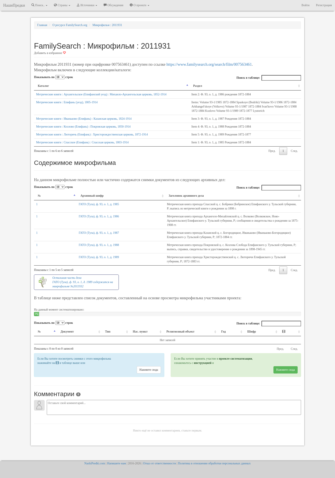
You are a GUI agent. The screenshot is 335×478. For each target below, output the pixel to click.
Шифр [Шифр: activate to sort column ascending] (258, 344)
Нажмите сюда (149, 382)
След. (294, 168)
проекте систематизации (235, 371)
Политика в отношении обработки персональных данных (214, 463)
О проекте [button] (139, 5)
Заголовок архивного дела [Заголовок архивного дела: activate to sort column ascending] (106, 212)
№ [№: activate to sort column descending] (39, 212)
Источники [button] (87, 5)
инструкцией (202, 375)
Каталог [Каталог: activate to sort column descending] (43, 85)
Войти (305, 5)
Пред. (272, 168)
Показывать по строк (53, 77)
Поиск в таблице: (269, 78)
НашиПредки (14, 5)
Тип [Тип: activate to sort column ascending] (100, 344)
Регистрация (324, 5)
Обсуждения (113, 5)
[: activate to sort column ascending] (291, 344)
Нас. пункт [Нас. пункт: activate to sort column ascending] (129, 344)
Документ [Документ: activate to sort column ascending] (64, 344)
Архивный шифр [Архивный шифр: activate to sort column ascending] (60, 212)
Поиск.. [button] (39, 5)
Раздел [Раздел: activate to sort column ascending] (130, 85)
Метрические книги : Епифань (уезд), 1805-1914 (67, 106)
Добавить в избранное (50, 53)
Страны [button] (62, 5)
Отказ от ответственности (159, 463)
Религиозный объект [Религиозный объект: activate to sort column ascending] (178, 344)
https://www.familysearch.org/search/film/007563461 (209, 64)
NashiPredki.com (94, 463)
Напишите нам (116, 463)
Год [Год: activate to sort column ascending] (233, 344)
